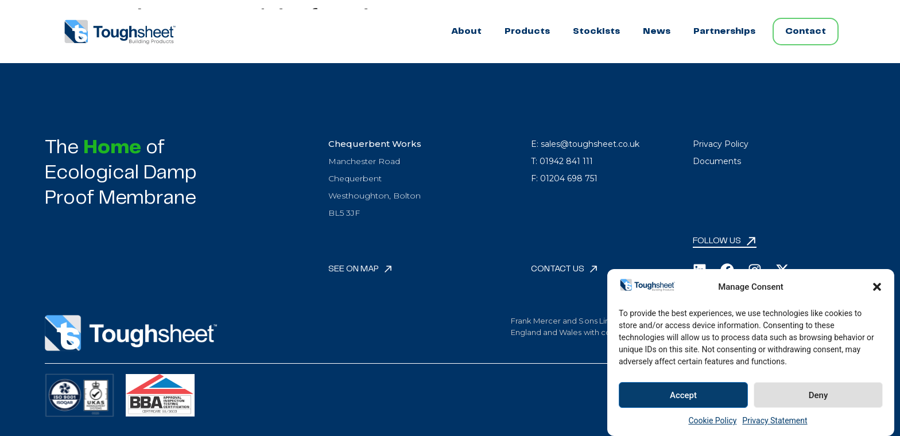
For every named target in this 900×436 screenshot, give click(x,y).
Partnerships (724, 31)
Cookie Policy (712, 420)
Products (527, 31)
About (466, 31)
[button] (877, 287)
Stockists (596, 31)
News (656, 31)
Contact (805, 31)
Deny (818, 395)
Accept (683, 395)
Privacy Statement (774, 420)
